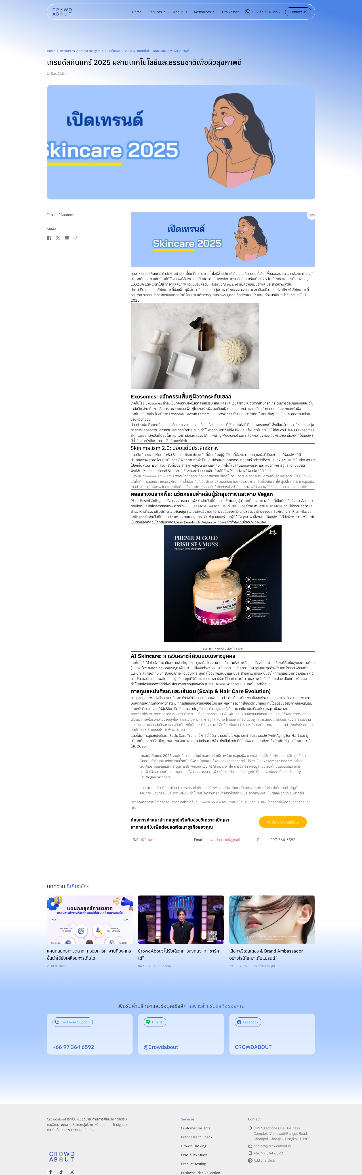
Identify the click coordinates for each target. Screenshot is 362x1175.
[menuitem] (157, 12)
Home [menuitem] (137, 12)
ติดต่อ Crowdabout (283, 822)
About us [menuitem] (180, 12)
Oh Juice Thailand (232, 648)
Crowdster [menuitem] (230, 12)
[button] (110, 214)
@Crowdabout (152, 839)
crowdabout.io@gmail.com (227, 839)
